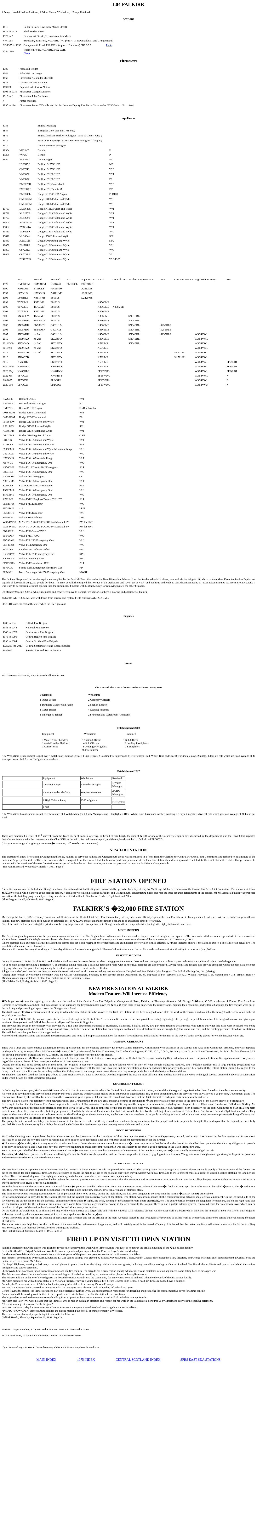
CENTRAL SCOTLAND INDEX (138, 1359)
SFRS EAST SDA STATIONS (200, 1359)
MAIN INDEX (46, 1359)
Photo (109, 45)
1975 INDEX (86, 1359)
